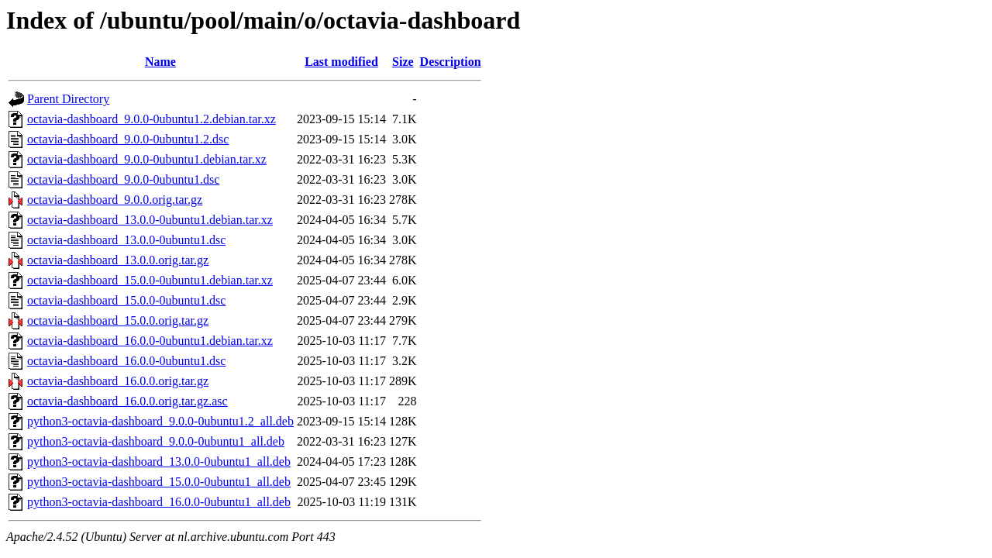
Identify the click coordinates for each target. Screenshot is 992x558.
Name (160, 61)
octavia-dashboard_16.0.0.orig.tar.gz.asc (127, 401)
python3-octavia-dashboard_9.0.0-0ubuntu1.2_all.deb (160, 421)
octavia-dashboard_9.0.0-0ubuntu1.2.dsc (128, 139)
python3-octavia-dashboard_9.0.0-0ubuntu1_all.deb (155, 441)
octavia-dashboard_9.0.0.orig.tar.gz (114, 199)
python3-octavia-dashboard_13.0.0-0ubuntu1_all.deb (159, 461)
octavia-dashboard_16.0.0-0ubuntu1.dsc (126, 360)
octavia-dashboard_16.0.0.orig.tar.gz (117, 381)
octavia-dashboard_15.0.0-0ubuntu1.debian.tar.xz (150, 280)
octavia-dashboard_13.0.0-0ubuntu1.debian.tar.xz (150, 219)
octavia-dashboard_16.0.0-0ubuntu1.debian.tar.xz (150, 340)
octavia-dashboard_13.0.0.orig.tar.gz (117, 260)
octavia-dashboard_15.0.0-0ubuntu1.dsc (126, 300)
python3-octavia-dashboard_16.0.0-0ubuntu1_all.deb (159, 501)
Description (450, 61)
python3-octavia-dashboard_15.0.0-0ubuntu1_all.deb (159, 481)
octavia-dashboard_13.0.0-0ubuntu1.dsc (126, 239)
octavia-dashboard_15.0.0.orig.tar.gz (117, 320)
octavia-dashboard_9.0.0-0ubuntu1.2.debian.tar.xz (151, 119)
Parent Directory (68, 98)
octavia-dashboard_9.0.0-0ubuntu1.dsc (123, 179)
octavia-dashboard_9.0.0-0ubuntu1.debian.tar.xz (147, 159)
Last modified (341, 61)
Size (403, 61)
